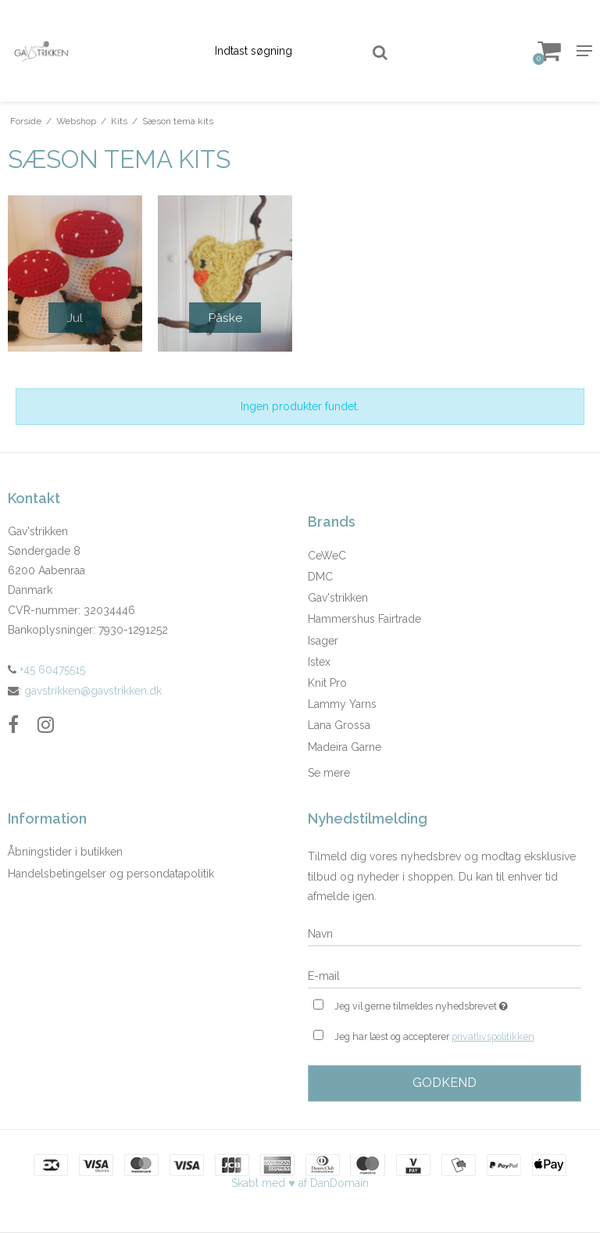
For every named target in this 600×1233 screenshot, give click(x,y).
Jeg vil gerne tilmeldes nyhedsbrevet (457, 1004)
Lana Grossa (339, 725)
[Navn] (444, 933)
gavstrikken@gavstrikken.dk (93, 690)
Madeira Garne (344, 747)
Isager (323, 640)
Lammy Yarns (342, 704)
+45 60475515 (46, 669)
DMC (320, 576)
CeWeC (327, 555)
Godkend (444, 1082)
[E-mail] (444, 976)
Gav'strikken (338, 597)
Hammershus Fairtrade (364, 619)
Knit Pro (327, 683)
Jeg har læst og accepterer (434, 1037)
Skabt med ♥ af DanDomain (299, 1183)
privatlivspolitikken (493, 1036)
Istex (319, 662)
